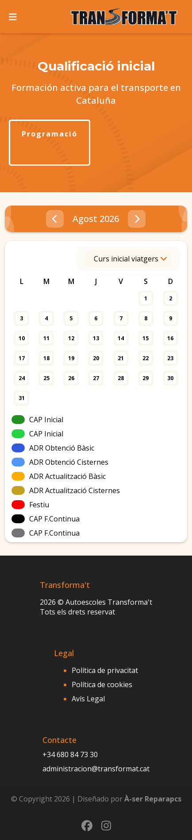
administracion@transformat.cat (96, 769)
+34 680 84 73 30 (70, 754)
